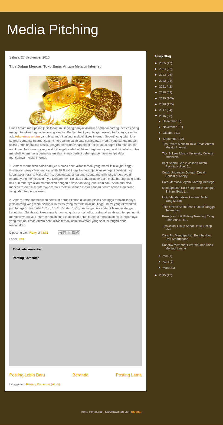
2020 (163, 92)
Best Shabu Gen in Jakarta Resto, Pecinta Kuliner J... (185, 164)
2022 (163, 80)
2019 (163, 98)
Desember (170, 121)
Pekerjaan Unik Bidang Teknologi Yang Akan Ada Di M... (188, 218)
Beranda (80, 375)
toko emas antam (27, 136)
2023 (163, 74)
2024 (163, 69)
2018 (163, 104)
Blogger (136, 411)
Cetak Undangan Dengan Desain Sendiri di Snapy (184, 174)
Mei (166, 256)
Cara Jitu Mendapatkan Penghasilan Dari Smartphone (186, 237)
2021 (163, 86)
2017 (163, 110)
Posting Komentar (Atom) (43, 384)
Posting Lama (129, 375)
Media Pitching (52, 29)
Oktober (168, 132)
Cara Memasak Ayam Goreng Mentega (188, 182)
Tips (21, 239)
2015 (163, 275)
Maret (167, 267)
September (170, 139)
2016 (163, 116)
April (166, 261)
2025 (163, 63)
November (170, 127)
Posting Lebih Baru (27, 375)
